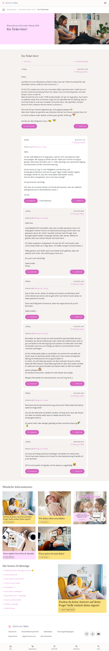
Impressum (12, 632)
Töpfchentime (10, 608)
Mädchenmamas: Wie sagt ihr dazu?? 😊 (19, 570)
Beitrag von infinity (41, 218)
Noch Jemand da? (11, 575)
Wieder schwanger (11, 604)
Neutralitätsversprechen (30, 632)
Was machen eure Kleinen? (14, 579)
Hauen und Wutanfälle (13, 600)
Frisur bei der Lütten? (12, 583)
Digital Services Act (29, 636)
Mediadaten (48, 632)
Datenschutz (12, 636)
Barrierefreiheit (46, 636)
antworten (32, 201)
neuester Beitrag (82, 61)
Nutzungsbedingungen (65, 632)
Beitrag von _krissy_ (40, 147)
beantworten (30, 126)
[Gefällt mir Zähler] (81, 126)
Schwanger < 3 (10, 587)
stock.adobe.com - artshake (101, 42)
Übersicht (27, 61)
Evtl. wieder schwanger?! (13, 591)
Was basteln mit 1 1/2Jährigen (15, 596)
